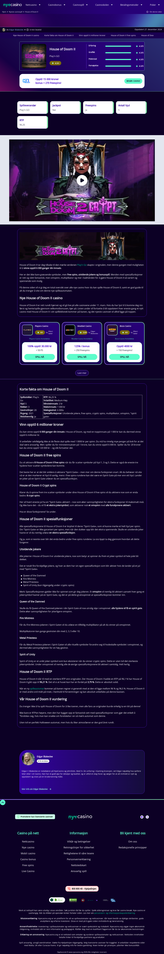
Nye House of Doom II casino (26, 35)
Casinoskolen (102, 4)
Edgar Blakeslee (16, 29)
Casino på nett (28, 833)
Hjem (4, 12)
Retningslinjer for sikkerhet (79, 847)
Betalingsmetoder (129, 4)
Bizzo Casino (125, 326)
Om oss (132, 841)
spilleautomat (37, 688)
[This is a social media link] (142, 817)
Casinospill (78, 4)
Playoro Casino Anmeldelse (39, 339)
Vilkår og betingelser (78, 841)
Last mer (82, 372)
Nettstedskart (78, 865)
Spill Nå (39, 356)
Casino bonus (28, 859)
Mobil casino (28, 853)
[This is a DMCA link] (73, 900)
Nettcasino (31, 4)
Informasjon (79, 833)
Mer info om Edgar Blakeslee (36, 789)
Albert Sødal (50, 332)
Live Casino (28, 871)
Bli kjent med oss (132, 833)
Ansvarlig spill (79, 871)
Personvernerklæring (79, 859)
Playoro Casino (41, 326)
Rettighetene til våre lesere (79, 853)
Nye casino (28, 847)
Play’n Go (82, 264)
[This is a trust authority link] (90, 900)
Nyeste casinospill (15, 12)
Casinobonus (55, 4)
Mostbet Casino (84, 326)
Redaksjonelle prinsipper (133, 847)
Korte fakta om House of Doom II (59, 35)
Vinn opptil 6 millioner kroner (92, 35)
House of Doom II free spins (123, 35)
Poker (153, 4)
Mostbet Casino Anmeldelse (82, 339)
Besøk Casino (133, 81)
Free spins (28, 865)
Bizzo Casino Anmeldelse (124, 339)
